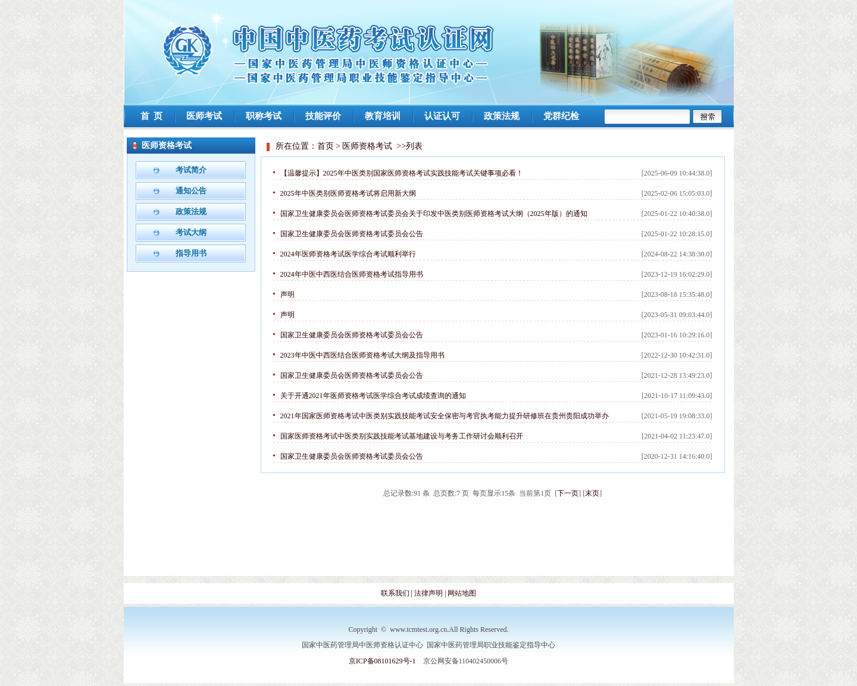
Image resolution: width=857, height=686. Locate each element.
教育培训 (383, 116)
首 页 (151, 116)
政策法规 (502, 116)
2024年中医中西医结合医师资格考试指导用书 (351, 274)
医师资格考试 (367, 146)
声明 (287, 294)
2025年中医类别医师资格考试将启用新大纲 (348, 193)
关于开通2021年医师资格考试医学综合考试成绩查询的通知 (373, 395)
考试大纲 (191, 232)
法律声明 (429, 593)
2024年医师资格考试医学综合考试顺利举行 (348, 254)
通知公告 (191, 190)
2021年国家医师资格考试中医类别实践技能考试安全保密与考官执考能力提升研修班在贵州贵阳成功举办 (444, 416)
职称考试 (264, 116)
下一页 (567, 493)
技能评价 (323, 116)
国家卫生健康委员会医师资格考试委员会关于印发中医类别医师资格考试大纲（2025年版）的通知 (433, 213)
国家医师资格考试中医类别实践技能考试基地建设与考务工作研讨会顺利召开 (401, 436)
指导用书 (191, 253)
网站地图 (462, 593)
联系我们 (395, 593)
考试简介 (191, 169)
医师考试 (204, 116)
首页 (325, 146)
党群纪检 (561, 116)
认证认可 (442, 116)
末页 (592, 493)
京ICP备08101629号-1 (382, 661)
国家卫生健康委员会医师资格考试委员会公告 (351, 234)
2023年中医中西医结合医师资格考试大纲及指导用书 (362, 355)
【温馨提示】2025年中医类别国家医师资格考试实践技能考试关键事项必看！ (401, 173)
